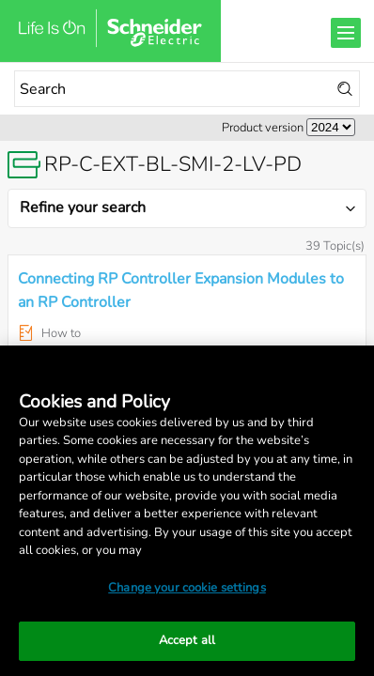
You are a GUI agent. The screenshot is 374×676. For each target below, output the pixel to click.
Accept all (187, 640)
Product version (263, 127)
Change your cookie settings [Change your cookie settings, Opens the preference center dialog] (187, 587)
